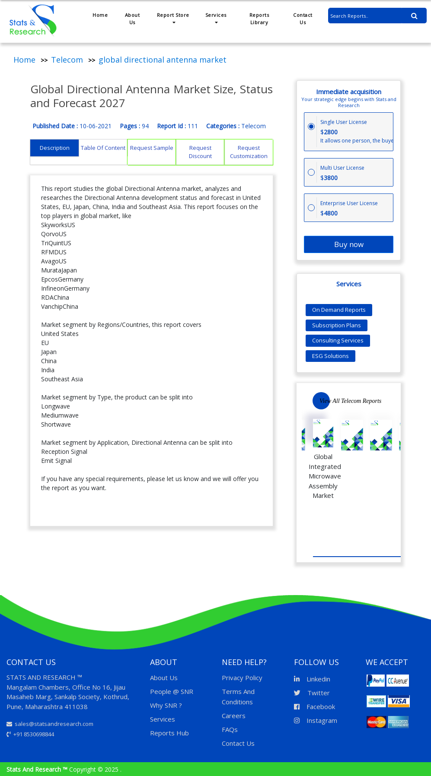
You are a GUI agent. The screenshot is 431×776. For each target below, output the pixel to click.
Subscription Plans (336, 325)
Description (55, 148)
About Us (132, 18)
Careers (234, 715)
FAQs (230, 729)
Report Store (173, 18)
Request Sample (151, 148)
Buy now (349, 244)
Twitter (312, 692)
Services (216, 18)
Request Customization (249, 152)
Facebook (314, 706)
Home (100, 15)
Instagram (315, 720)
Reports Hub (169, 732)
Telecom (67, 59)
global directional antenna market (163, 59)
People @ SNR (171, 691)
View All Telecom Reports (350, 401)
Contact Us (303, 18)
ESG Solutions (330, 356)
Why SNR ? (166, 705)
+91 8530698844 (30, 734)
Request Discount (200, 152)
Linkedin (312, 679)
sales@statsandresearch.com (49, 724)
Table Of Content (103, 148)
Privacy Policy (242, 677)
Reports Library (259, 18)
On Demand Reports (339, 310)
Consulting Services (338, 340)
